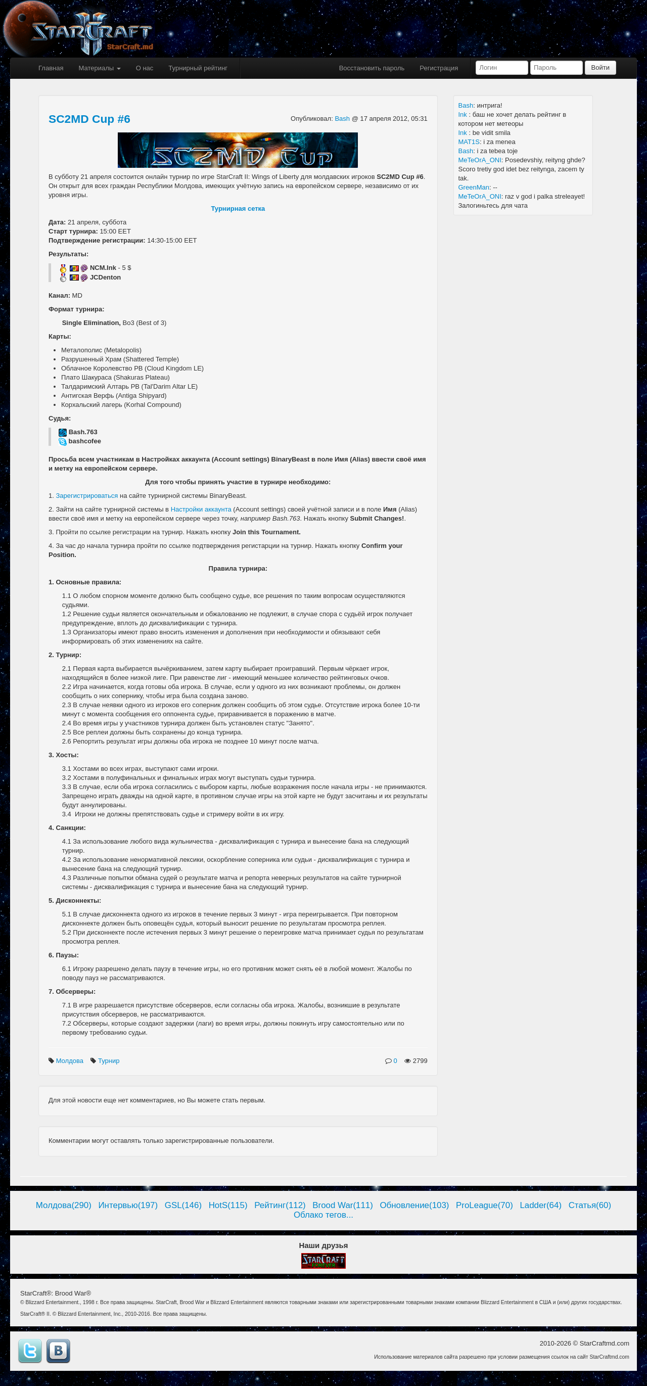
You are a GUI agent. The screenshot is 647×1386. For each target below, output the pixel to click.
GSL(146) (183, 1205)
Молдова (70, 1061)
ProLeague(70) (484, 1205)
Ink (463, 114)
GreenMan (473, 187)
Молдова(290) (63, 1205)
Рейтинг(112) (279, 1205)
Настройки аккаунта (201, 509)
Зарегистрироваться (87, 495)
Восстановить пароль (372, 68)
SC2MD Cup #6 (89, 118)
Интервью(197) (128, 1205)
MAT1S (469, 142)
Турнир (109, 1061)
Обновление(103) (414, 1205)
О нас (145, 68)
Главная (50, 68)
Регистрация (439, 68)
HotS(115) (228, 1205)
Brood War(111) (342, 1205)
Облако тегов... (323, 1215)
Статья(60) (590, 1205)
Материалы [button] (99, 68)
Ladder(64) (541, 1205)
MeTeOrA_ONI (479, 160)
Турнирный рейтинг (197, 68)
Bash (343, 118)
